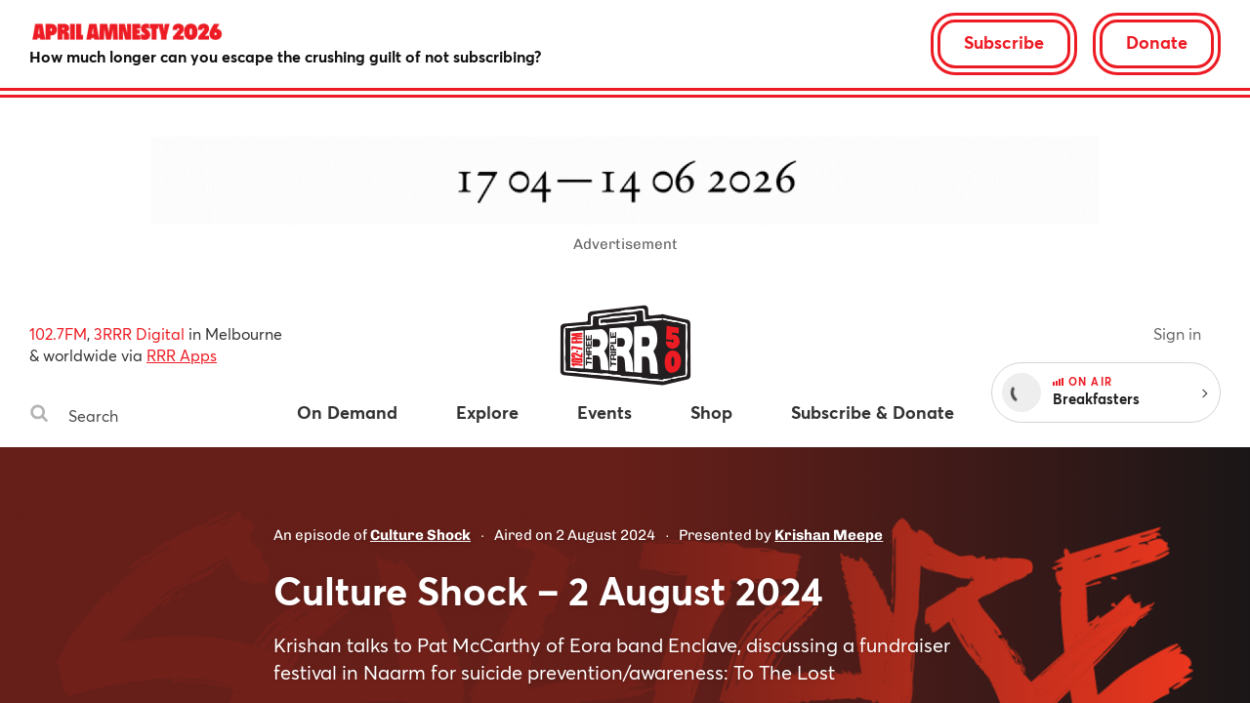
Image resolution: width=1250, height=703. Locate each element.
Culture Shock (420, 535)
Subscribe (1004, 42)
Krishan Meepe (828, 535)
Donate (1157, 42)
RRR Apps (181, 355)
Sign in (1177, 333)
